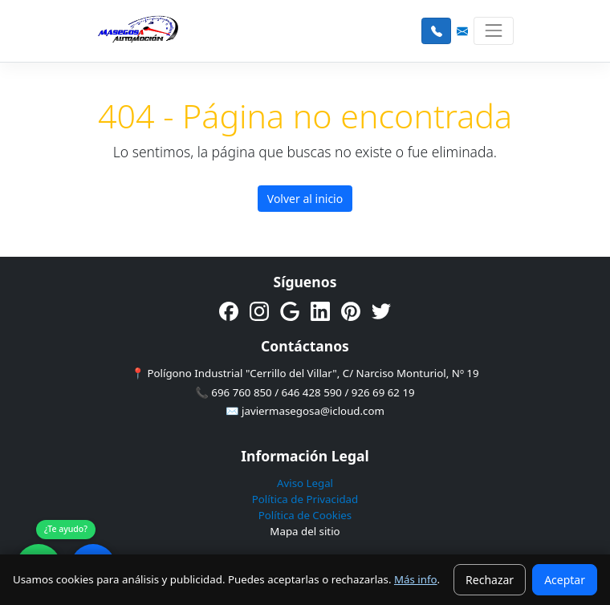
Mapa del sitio (305, 531)
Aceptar (564, 579)
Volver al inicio (305, 198)
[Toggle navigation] (493, 31)
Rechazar (490, 579)
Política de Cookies (305, 515)
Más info (415, 579)
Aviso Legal (305, 483)
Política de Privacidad (305, 499)
